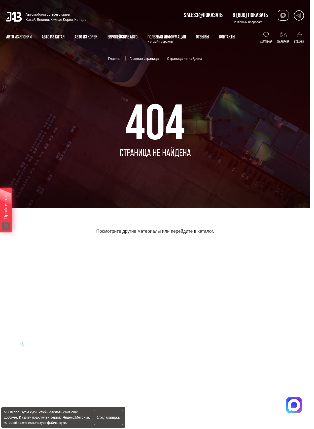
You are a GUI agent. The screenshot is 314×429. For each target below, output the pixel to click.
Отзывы (169, 306)
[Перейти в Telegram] (298, 15)
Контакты (170, 320)
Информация (174, 279)
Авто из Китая (105, 306)
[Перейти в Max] (283, 15)
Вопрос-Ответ (174, 293)
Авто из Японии (107, 293)
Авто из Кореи (106, 279)
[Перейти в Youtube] (10, 344)
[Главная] (14, 279)
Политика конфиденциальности (115, 406)
